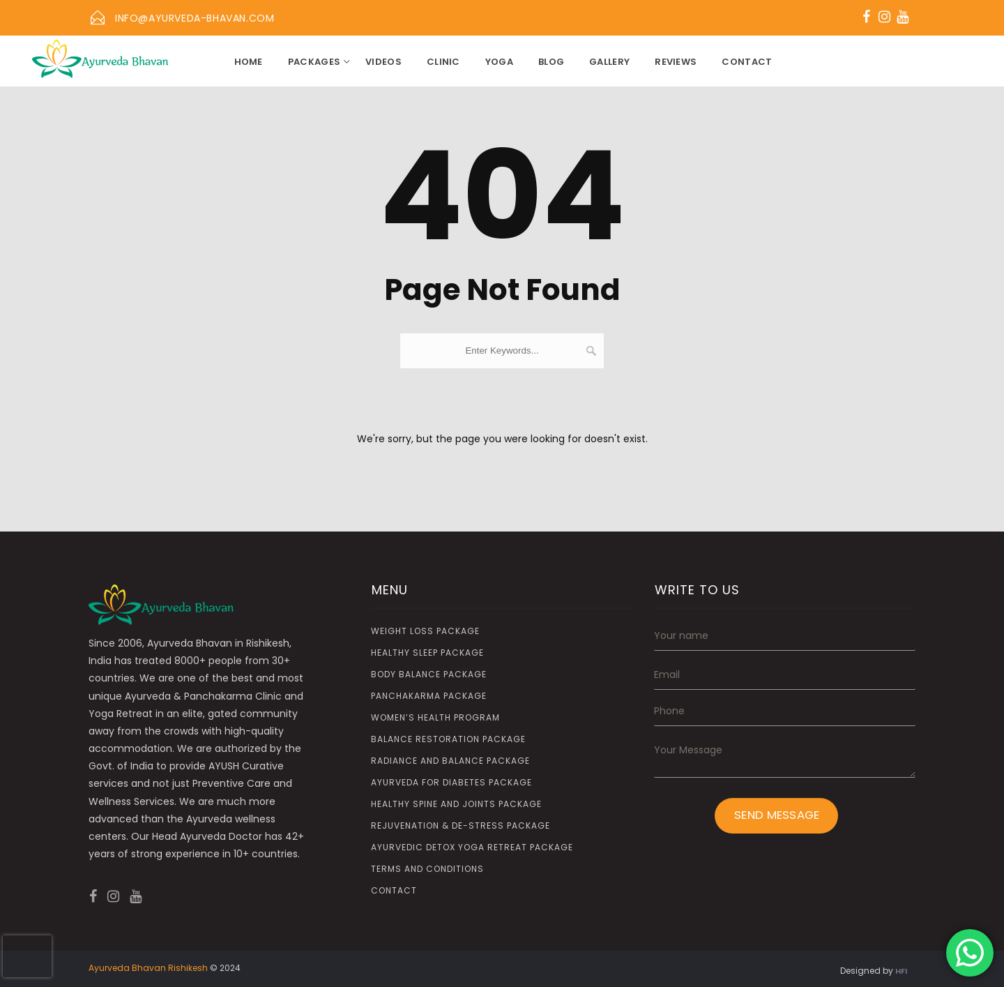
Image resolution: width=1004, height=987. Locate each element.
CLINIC (443, 61)
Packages (314, 61)
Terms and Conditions (427, 869)
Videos (383, 61)
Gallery (609, 61)
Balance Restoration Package (448, 739)
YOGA (499, 61)
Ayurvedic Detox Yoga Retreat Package (472, 847)
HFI (901, 971)
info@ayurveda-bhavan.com (194, 18)
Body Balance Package (429, 674)
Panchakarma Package (429, 696)
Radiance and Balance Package (450, 761)
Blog (551, 61)
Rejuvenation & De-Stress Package (460, 825)
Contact (747, 61)
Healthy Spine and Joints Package (456, 804)
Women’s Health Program (435, 717)
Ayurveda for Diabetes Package (451, 782)
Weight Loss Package (425, 631)
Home (248, 61)
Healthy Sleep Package (427, 652)
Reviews (676, 61)
